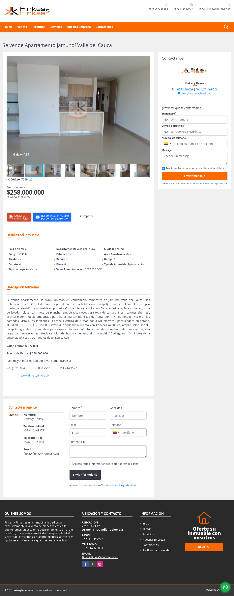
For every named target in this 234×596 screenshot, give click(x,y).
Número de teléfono (174, 138)
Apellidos (117, 408)
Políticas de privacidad (156, 550)
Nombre (76, 408)
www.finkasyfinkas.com (36, 375)
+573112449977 (183, 8)
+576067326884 (158, 8)
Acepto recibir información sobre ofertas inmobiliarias (105, 464)
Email (74, 425)
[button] (146, 59)
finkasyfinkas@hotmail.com (41, 453)
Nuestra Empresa (79, 27)
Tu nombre (169, 113)
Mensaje (167, 150)
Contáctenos (104, 27)
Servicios (56, 27)
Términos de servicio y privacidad (118, 485)
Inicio (9, 27)
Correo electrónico (173, 125)
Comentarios (78, 442)
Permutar (38, 27)
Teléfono (116, 425)
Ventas (22, 27)
